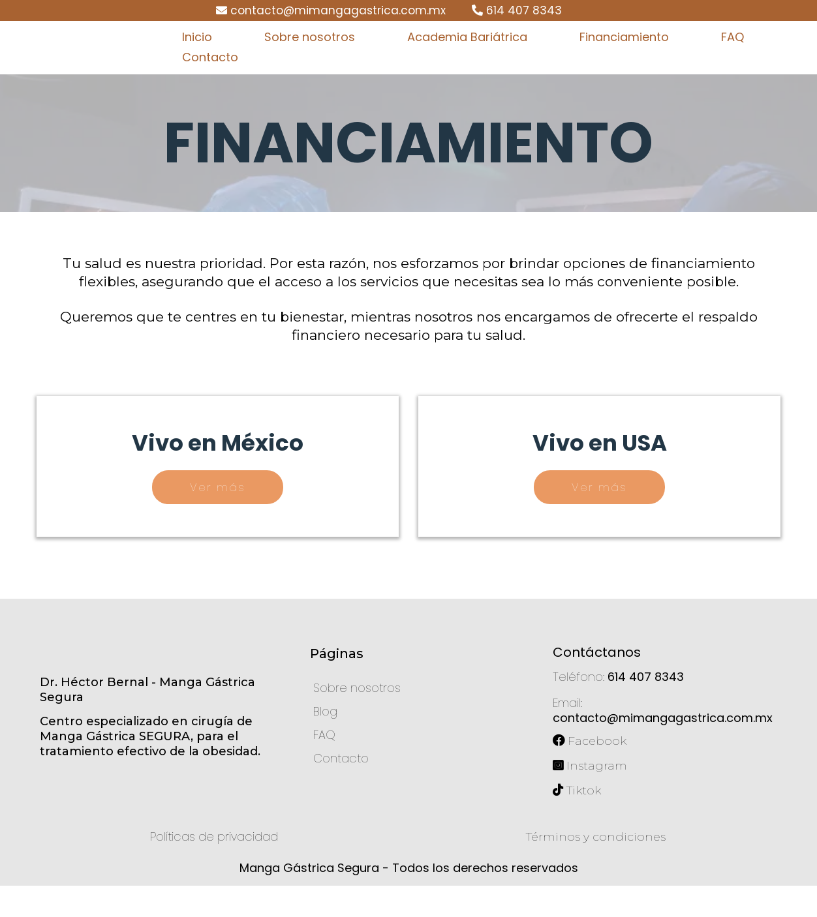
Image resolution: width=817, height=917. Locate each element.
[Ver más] (217, 518)
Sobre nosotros (309, 52)
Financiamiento (624, 52)
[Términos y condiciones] (596, 868)
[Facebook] (598, 771)
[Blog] (325, 742)
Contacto (210, 73)
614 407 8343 (524, 10)
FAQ (732, 52)
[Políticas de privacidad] (214, 868)
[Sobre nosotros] (357, 719)
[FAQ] (324, 766)
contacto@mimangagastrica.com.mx (338, 10)
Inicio (197, 52)
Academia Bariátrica (467, 52)
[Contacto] (341, 789)
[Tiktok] (585, 821)
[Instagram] (598, 797)
